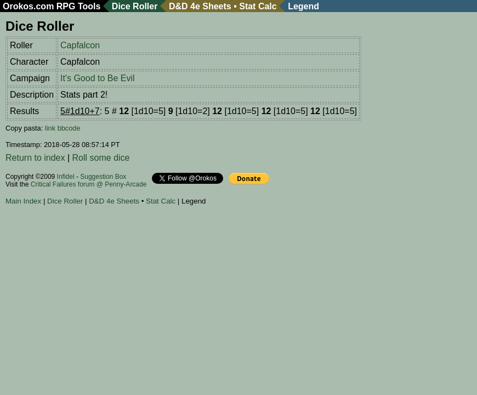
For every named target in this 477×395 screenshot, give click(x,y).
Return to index (35, 157)
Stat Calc (257, 6)
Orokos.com (28, 6)
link (50, 128)
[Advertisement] (205, 241)
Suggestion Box (103, 176)
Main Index (23, 201)
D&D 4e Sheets (200, 6)
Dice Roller (135, 6)
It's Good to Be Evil (97, 78)
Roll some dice (101, 157)
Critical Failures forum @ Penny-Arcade (89, 184)
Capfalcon (80, 45)
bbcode (69, 128)
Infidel (66, 176)
